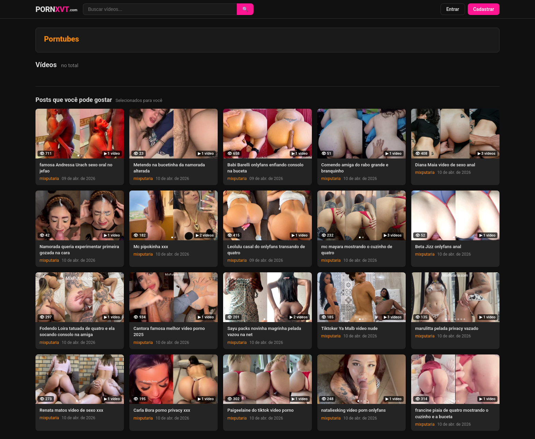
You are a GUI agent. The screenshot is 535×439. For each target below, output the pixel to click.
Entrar (452, 9)
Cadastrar (483, 9)
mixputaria (49, 178)
